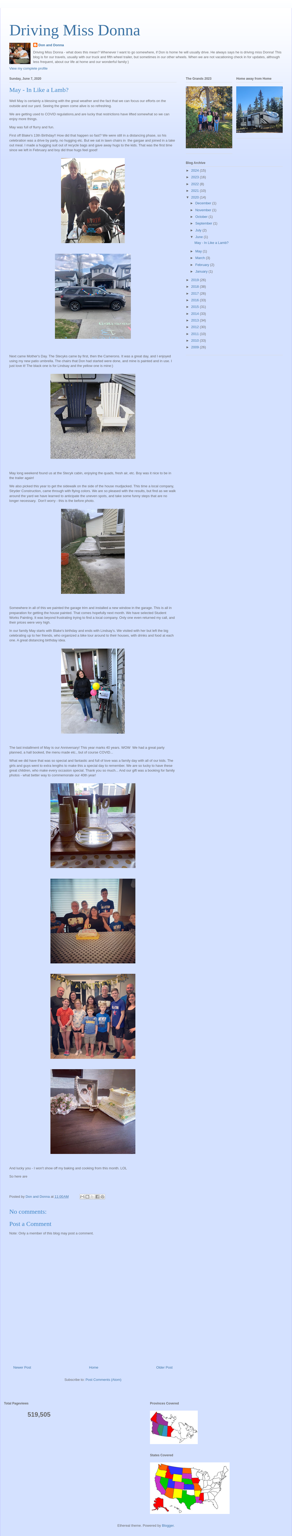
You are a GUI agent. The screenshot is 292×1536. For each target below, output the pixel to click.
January (202, 271)
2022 (195, 184)
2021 (195, 191)
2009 (195, 347)
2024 (195, 170)
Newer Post (22, 1367)
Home (93, 1367)
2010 (195, 340)
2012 (195, 327)
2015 (195, 307)
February (202, 265)
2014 (195, 314)
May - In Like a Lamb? (211, 243)
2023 (195, 177)
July (199, 230)
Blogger (168, 1525)
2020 (195, 197)
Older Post (164, 1367)
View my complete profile (28, 68)
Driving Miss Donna (74, 30)
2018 (195, 287)
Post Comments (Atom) (103, 1380)
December (203, 203)
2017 (195, 293)
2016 (195, 300)
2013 (195, 320)
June (199, 237)
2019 (195, 280)
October (202, 217)
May (199, 251)
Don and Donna (51, 45)
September (204, 223)
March (200, 258)
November (203, 210)
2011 (195, 334)
